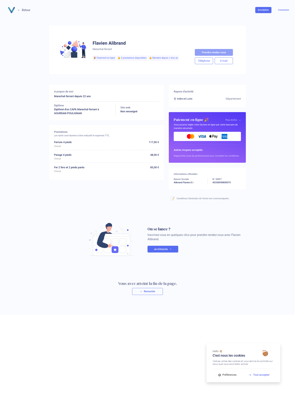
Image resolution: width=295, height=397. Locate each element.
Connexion (283, 10)
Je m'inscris (163, 249)
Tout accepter (258, 374)
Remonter (147, 291)
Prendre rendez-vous (214, 52)
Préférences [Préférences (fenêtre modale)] (227, 374)
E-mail (223, 60)
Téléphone (204, 60)
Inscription (263, 10)
